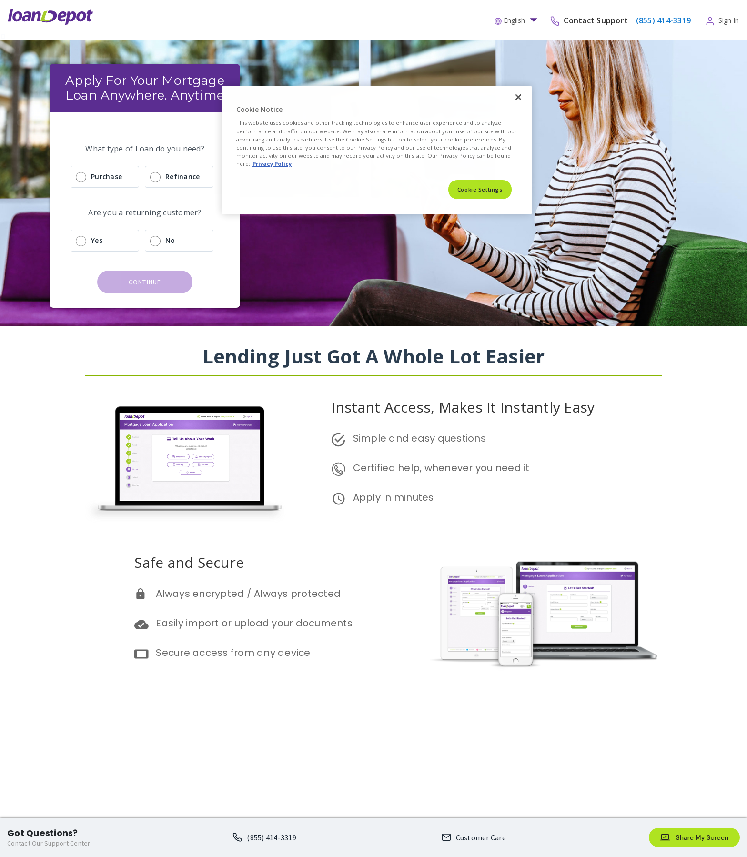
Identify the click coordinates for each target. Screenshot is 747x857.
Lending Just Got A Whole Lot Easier (373, 356)
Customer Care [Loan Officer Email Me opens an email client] (481, 837)
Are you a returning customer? (144, 212)
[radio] (145, 177)
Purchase (106, 176)
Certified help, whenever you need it (441, 467)
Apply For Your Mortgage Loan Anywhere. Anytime (146, 88)
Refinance (182, 176)
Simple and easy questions (419, 438)
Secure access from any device (233, 652)
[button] (518, 19)
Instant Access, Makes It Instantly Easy (463, 407)
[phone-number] (662, 20)
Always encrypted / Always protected (248, 593)
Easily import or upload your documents (254, 623)
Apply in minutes (393, 497)
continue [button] (145, 282)
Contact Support (597, 20)
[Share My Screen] (694, 837)
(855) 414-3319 (271, 837)
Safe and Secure (189, 562)
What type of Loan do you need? (144, 148)
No (170, 240)
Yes (96, 240)
